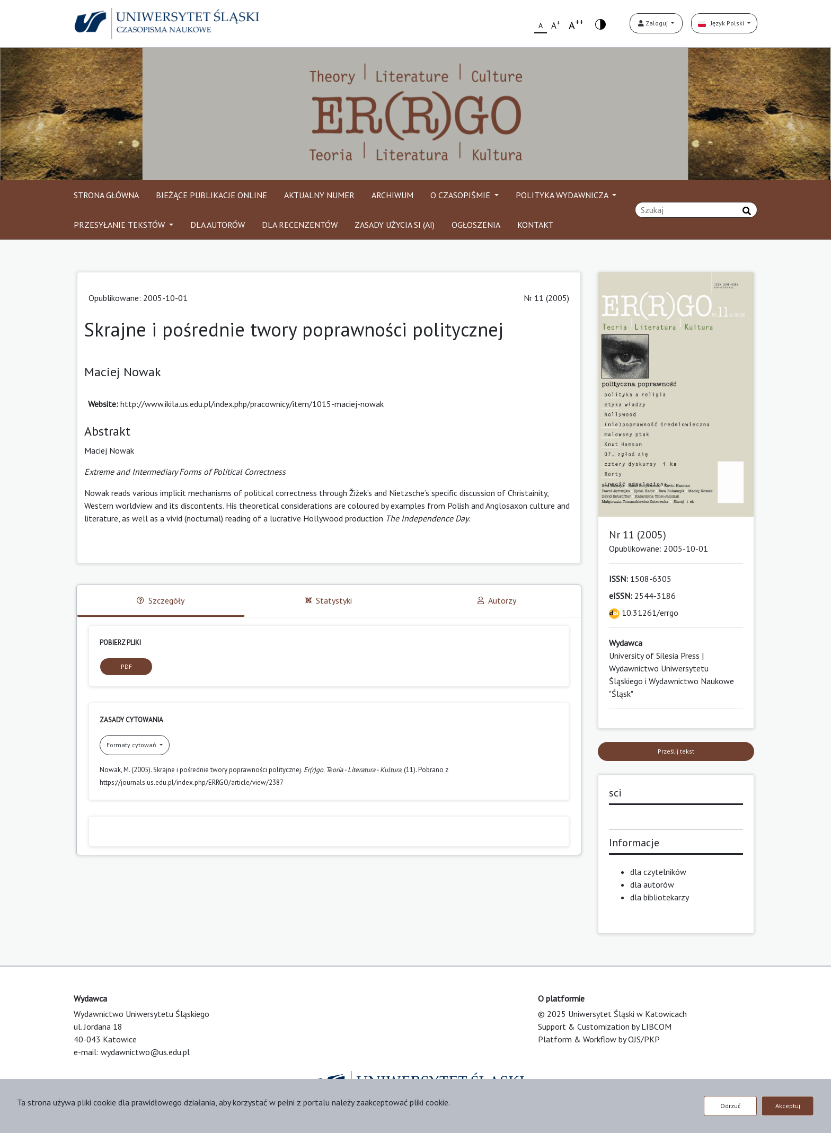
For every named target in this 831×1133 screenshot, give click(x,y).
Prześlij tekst (676, 751)
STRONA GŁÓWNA (106, 195)
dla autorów (652, 884)
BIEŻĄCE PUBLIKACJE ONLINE (211, 195)
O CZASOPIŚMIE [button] (461, 195)
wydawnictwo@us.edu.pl (145, 1052)
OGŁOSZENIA (476, 224)
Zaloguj (653, 23)
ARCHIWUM (392, 195)
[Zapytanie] (696, 209)
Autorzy (497, 600)
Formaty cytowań (132, 745)
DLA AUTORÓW (217, 224)
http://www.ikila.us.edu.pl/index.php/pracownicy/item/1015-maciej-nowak (252, 404)
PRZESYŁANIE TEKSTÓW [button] (120, 224)
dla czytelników (658, 871)
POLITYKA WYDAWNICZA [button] (563, 195)
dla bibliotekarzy (659, 897)
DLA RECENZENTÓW (300, 224)
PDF (126, 666)
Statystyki (328, 600)
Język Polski (722, 23)
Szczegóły (160, 600)
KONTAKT (535, 224)
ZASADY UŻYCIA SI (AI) (395, 224)
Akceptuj (787, 1106)
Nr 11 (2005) (546, 298)
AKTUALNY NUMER (319, 195)
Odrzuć (730, 1106)
